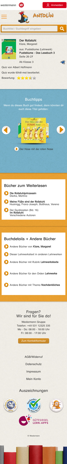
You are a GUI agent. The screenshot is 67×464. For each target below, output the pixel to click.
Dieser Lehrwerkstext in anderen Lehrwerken (36, 254)
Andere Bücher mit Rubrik (34, 262)
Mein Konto (33, 379)
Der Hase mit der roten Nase (36, 149)
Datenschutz (33, 364)
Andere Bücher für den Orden (33, 273)
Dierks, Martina (23, 194)
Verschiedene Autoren (24, 210)
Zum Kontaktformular (33, 340)
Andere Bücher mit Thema (35, 284)
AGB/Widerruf (34, 357)
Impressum (33, 371)
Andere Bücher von (30, 246)
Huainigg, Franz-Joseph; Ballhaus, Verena (34, 202)
